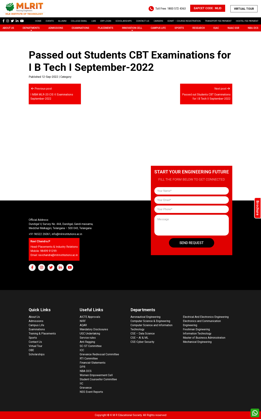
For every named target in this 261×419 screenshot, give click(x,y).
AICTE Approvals (90, 317)
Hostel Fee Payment (247, 21)
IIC (81, 383)
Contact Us (142, 21)
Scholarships (37, 354)
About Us (8, 28)
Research (198, 28)
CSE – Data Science (142, 333)
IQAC (216, 28)
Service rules (88, 337)
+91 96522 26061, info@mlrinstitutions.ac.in (55, 234)
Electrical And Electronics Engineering (206, 317)
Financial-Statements (92, 362)
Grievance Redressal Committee (99, 354)
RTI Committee (89, 358)
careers (158, 21)
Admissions (55, 28)
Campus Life (158, 28)
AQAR (83, 325)
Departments (31, 28)
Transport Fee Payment (218, 21)
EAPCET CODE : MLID (208, 8)
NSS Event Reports (91, 391)
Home (38, 21)
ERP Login (105, 21)
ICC (82, 350)
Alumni (62, 21)
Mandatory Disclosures (94, 329)
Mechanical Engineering (197, 341)
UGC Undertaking (90, 333)
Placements (105, 28)
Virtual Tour (244, 8)
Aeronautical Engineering (145, 317)
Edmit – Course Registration (184, 21)
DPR (82, 366)
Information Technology (197, 333)
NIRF (83, 321)
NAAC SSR (233, 28)
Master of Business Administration (204, 337)
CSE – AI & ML (139, 337)
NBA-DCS (253, 28)
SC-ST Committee (91, 346)
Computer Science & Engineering (150, 321)
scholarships (124, 21)
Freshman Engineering (196, 329)
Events (50, 21)
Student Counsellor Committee (98, 379)
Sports (179, 28)
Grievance (86, 387)
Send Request (191, 243)
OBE (31, 350)
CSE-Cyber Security (142, 341)
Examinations (80, 28)
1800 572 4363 (176, 8)
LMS (94, 21)
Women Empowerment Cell (96, 375)
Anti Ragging (87, 341)
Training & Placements (42, 333)
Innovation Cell (132, 28)
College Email (79, 21)
